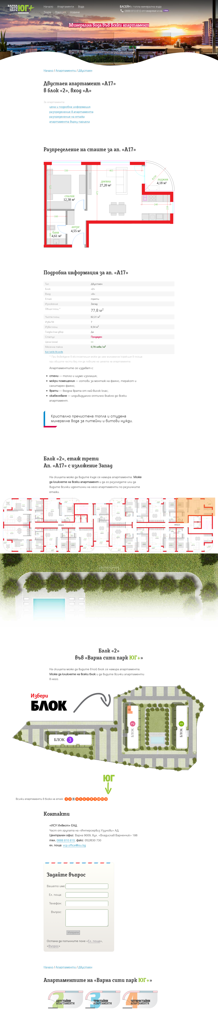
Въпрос (53, 946)
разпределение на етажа (67, 116)
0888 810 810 (66, 840)
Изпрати (73, 932)
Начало (48, 70)
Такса (47, 12)
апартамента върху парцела (69, 121)
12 (106, 799)
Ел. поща (94, 941)
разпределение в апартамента (71, 112)
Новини (75, 12)
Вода (81, 6)
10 (98, 799)
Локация (60, 12)
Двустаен (85, 70)
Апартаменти (66, 70)
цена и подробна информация (70, 107)
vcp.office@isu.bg (74, 845)
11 (102, 799)
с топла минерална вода (141, 6)
